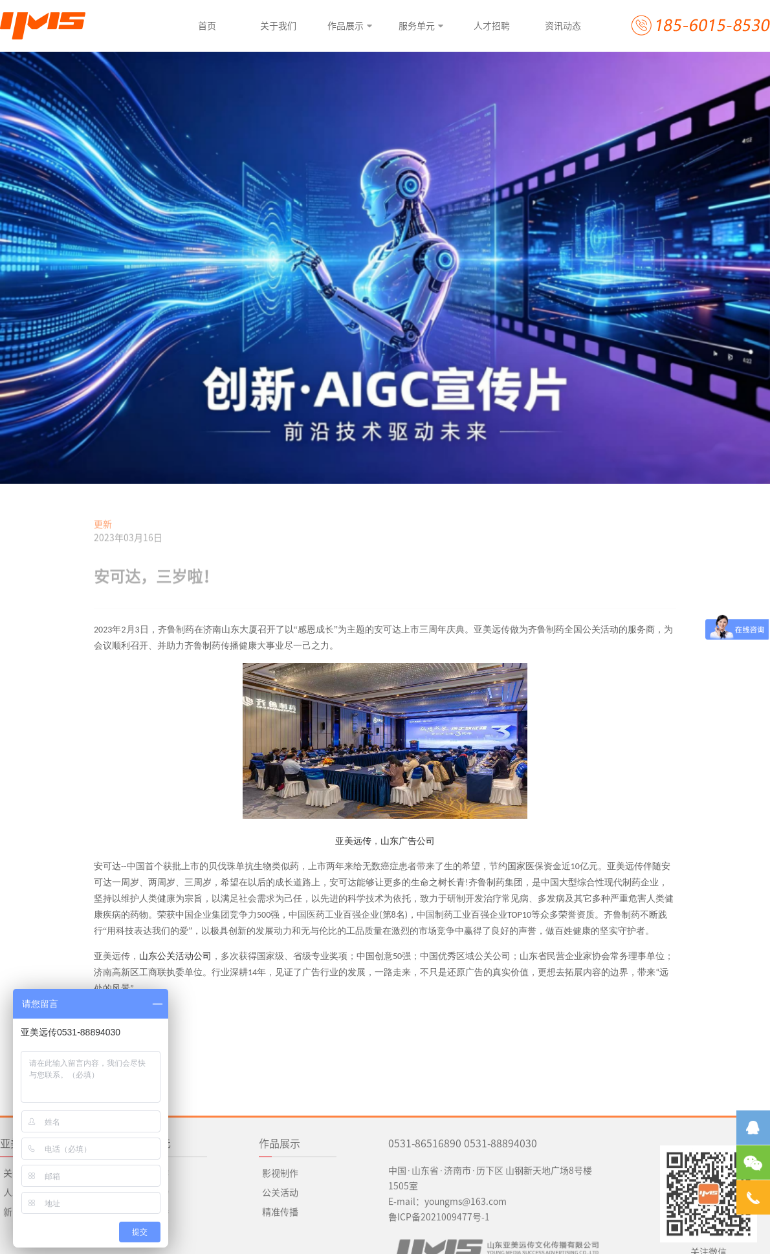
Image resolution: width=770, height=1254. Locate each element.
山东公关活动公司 (175, 956)
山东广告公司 (407, 841)
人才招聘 (21, 1248)
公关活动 (151, 1248)
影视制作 (280, 1229)
